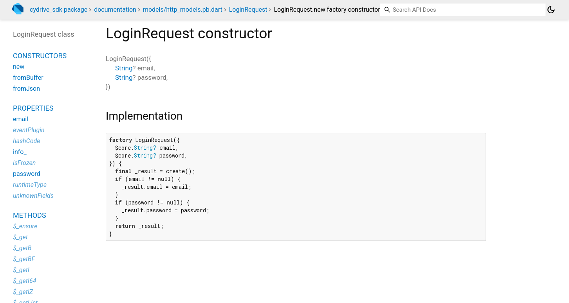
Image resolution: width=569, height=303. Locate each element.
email (20, 119)
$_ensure (25, 226)
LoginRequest (248, 9)
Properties (33, 108)
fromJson (26, 88)
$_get (20, 237)
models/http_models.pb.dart (182, 9)
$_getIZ (23, 292)
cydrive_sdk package (58, 9)
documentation (115, 9)
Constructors (40, 56)
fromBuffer (28, 77)
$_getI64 (24, 281)
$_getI (21, 270)
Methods (29, 215)
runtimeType (30, 184)
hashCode (26, 141)
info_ (20, 152)
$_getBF (24, 259)
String (123, 68)
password (26, 173)
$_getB (22, 248)
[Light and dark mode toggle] (551, 10)
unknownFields (33, 195)
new (18, 66)
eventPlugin (29, 130)
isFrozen (24, 163)
